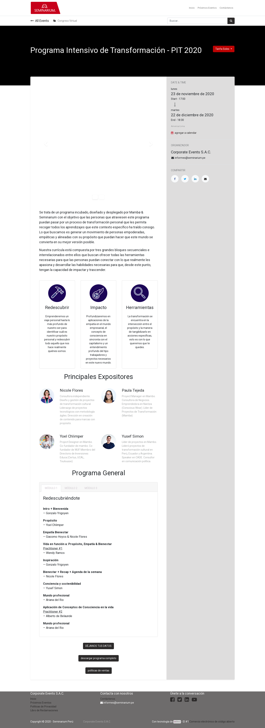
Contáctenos (107, 698)
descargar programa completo (98, 658)
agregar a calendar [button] (186, 132)
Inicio (33, 698)
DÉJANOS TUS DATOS (98, 645)
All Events (39, 21)
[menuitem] (192, 8)
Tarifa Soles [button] (222, 48)
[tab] (51, 488)
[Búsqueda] (231, 21)
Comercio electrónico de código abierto (212, 721)
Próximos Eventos (40, 702)
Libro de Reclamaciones (44, 710)
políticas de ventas (98, 670)
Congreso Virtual (65, 20)
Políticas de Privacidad (43, 706)
